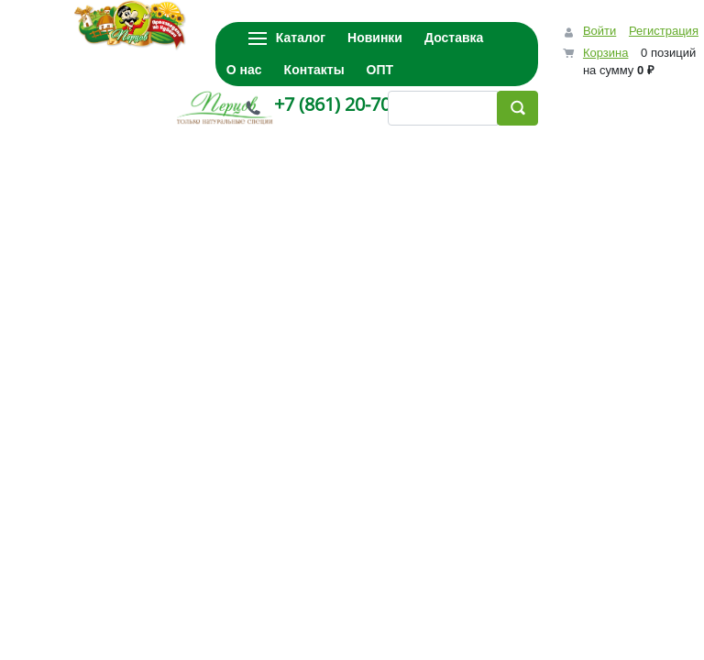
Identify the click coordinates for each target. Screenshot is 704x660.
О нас (244, 69)
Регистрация (663, 31)
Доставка (453, 37)
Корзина (606, 53)
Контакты (314, 69)
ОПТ (380, 69)
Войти (599, 31)
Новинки (374, 37)
